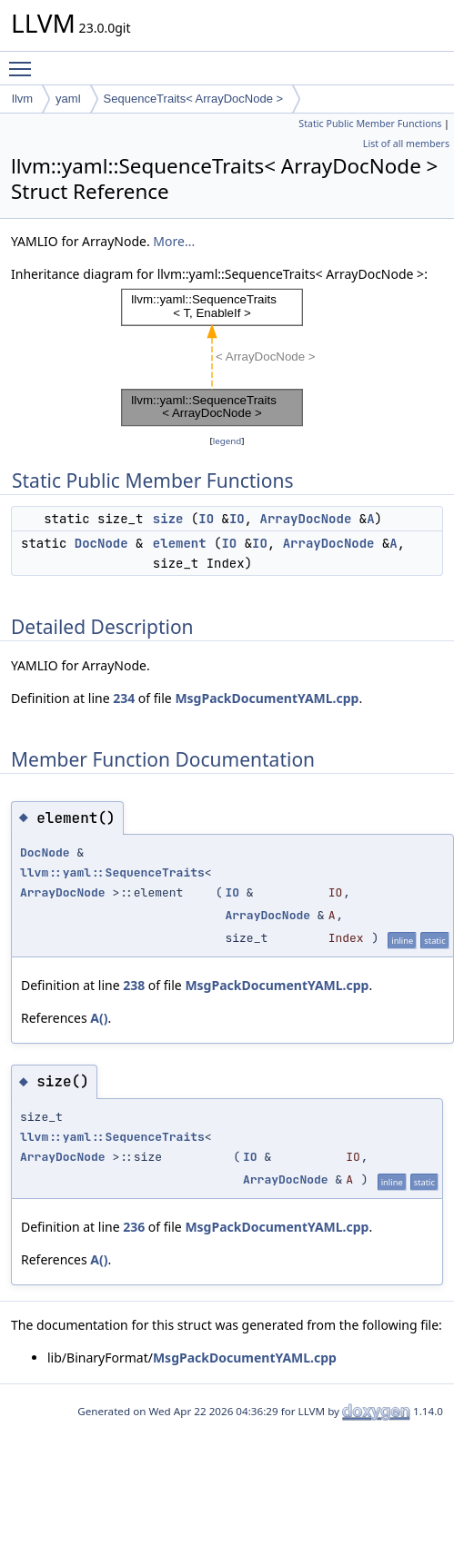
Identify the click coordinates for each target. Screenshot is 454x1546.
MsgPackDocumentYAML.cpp (266, 698)
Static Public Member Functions (369, 123)
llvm (22, 98)
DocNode (101, 543)
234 (124, 698)
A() (98, 1017)
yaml (67, 98)
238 (134, 985)
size (168, 518)
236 (134, 1226)
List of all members (406, 143)
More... (174, 241)
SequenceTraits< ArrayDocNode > (194, 98)
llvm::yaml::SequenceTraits (112, 872)
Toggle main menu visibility (24, 61)
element (180, 543)
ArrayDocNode (306, 518)
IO (206, 518)
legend (227, 441)
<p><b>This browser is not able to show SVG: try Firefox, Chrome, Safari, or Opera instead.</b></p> (227, 357)
